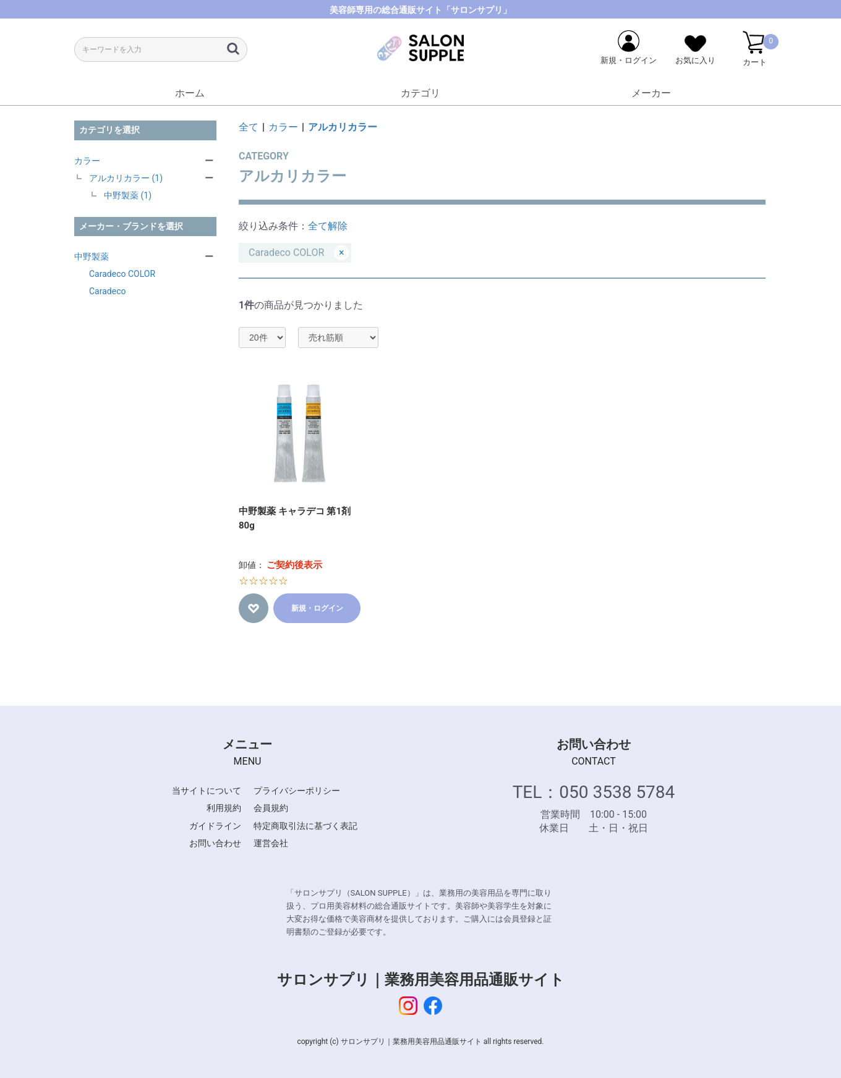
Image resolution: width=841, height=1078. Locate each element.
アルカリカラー (342, 127)
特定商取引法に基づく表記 (305, 826)
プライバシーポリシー (297, 791)
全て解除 (328, 226)
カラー (87, 161)
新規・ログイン (317, 608)
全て (248, 127)
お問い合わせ (215, 843)
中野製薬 (91, 256)
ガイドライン (215, 826)
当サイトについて (206, 791)
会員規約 (271, 808)
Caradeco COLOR (122, 274)
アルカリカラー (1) (126, 178)
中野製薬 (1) (128, 195)
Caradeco (107, 291)
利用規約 (224, 808)
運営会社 (271, 843)
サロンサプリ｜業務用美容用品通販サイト (421, 979)
